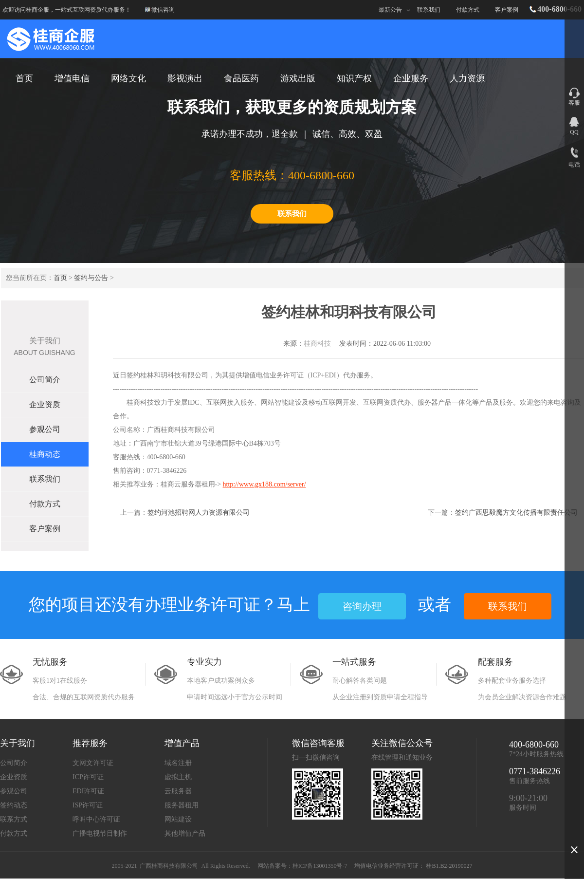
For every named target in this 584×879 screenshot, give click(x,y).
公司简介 (44, 379)
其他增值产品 (184, 833)
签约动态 (13, 805)
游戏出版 (297, 78)
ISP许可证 (88, 805)
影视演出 (184, 78)
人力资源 (467, 78)
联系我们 (428, 9)
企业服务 (410, 78)
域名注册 (178, 763)
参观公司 (44, 429)
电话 (574, 164)
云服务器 (178, 791)
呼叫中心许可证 (96, 819)
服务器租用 (181, 805)
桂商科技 (317, 343)
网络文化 (128, 78)
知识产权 (354, 78)
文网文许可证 (93, 763)
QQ (574, 132)
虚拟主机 (178, 777)
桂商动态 (44, 454)
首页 (60, 277)
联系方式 (13, 819)
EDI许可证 (88, 791)
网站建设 (178, 819)
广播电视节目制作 (100, 833)
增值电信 (72, 78)
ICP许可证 (88, 777)
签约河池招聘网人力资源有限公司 (198, 512)
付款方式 (467, 9)
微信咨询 (163, 9)
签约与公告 (91, 277)
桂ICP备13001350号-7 (319, 865)
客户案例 (506, 9)
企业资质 (44, 404)
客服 (574, 102)
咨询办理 (362, 606)
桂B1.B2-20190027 (449, 865)
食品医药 (241, 78)
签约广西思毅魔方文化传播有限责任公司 (516, 512)
